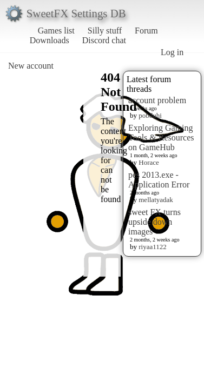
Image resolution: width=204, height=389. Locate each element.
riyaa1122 (153, 247)
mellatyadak (156, 200)
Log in (172, 52)
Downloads (49, 40)
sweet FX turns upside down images (154, 221)
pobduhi (150, 115)
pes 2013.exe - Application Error (158, 179)
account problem (157, 100)
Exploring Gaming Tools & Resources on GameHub (161, 137)
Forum (146, 30)
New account (31, 65)
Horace (149, 162)
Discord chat (104, 40)
